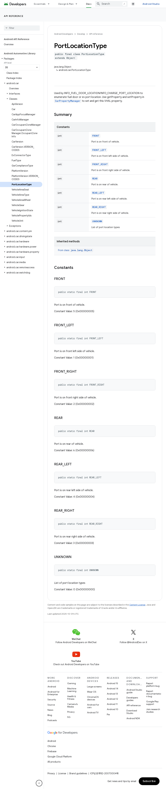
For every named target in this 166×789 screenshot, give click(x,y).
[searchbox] (22, 28)
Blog (49, 715)
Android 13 (112, 693)
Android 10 (112, 709)
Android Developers (63, 34)
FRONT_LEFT (99, 150)
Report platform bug (153, 684)
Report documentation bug (153, 694)
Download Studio (131, 712)
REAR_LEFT (98, 192)
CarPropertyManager (67, 100)
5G (69, 717)
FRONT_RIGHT (100, 164)
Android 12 (112, 698)
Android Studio (151, 3)
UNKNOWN (97, 221)
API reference (14, 16)
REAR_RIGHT (99, 207)
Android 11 (112, 704)
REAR (94, 178)
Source (51, 704)
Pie (108, 714)
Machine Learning (71, 690)
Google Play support (152, 703)
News (50, 709)
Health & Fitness (71, 697)
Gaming (71, 683)
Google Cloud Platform (59, 756)
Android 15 (112, 683)
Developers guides (132, 699)
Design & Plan (65, 3)
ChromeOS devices (93, 698)
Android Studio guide (134, 691)
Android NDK (133, 718)
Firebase (51, 751)
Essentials (40, 3)
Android (51, 686)
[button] (21, 58)
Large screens (94, 686)
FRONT (95, 135)
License (62, 773)
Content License (137, 604)
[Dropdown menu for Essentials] (50, 4)
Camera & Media (72, 705)
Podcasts (52, 720)
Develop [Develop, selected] (91, 3)
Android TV (93, 712)
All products (53, 761)
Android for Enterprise (53, 693)
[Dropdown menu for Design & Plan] (77, 4)
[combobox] (111, 4)
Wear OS (91, 691)
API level (8, 63)
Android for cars (93, 706)
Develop (81, 34)
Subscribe (149, 781)
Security (51, 699)
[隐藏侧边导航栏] (39, 783)
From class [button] (75, 250)
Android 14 (112, 688)
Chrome (51, 746)
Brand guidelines (78, 773)
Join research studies (153, 710)
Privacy (71, 711)
